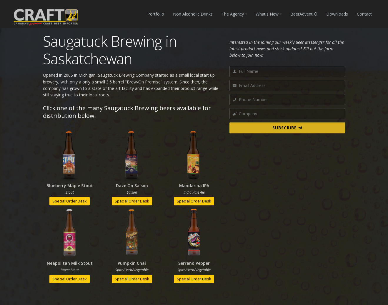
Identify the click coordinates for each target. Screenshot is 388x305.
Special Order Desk (69, 201)
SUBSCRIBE (287, 127)
